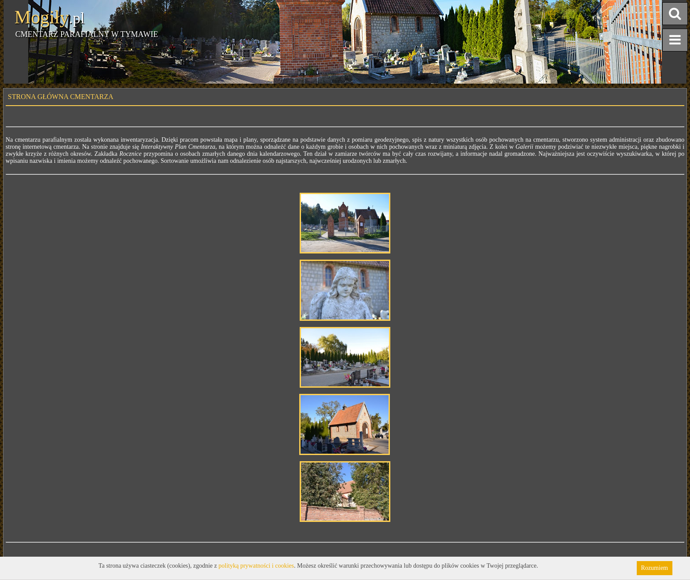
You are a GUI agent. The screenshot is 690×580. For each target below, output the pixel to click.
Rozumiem (654, 568)
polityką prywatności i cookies (256, 565)
